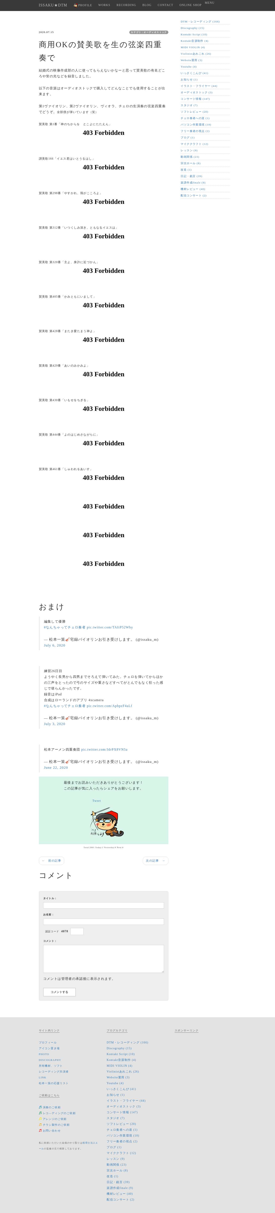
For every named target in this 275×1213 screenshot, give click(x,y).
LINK (43, 1077)
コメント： (50, 941)
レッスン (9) (189, 150)
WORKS (104, 5)
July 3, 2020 (54, 724)
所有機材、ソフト (51, 1065)
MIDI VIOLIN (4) (193, 47)
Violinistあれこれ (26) (196, 53)
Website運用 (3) (191, 60)
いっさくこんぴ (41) (194, 73)
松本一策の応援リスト (54, 1083)
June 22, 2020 (56, 767)
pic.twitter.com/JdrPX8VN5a (104, 749)
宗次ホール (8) (191, 163)
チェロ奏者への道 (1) (195, 118)
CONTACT (165, 5)
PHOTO (44, 1054)
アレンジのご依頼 (53, 1119)
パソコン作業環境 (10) (196, 124)
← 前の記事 (51, 860)
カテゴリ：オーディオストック (149, 32)
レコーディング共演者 (54, 1071)
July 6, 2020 (54, 645)
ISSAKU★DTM (53, 5)
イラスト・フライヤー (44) (199, 85)
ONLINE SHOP (190, 5)
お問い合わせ (50, 1130)
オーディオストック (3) (197, 92)
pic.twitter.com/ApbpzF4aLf (109, 706)
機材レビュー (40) (193, 189)
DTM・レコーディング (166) (200, 21)
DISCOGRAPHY (50, 1060)
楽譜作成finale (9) (193, 182)
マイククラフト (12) (194, 143)
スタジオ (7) (189, 105)
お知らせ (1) (189, 79)
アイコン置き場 (49, 1048)
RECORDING (126, 5)
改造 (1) (186, 169)
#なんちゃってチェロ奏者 (65, 627)
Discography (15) (192, 28)
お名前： (48, 914)
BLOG (147, 5)
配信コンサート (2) (194, 195)
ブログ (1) (188, 137)
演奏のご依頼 (50, 1107)
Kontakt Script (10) (194, 34)
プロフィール (48, 1042)
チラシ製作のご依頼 (54, 1124)
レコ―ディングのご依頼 (57, 1113)
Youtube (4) (189, 66)
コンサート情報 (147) (195, 98)
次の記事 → (155, 860)
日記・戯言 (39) (191, 176)
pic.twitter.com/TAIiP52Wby (110, 627)
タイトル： (50, 898)
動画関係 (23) (190, 156)
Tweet (96, 800)
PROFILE (83, 5)
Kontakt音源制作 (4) (194, 40)
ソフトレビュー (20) (194, 111)
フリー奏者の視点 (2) (195, 131)
